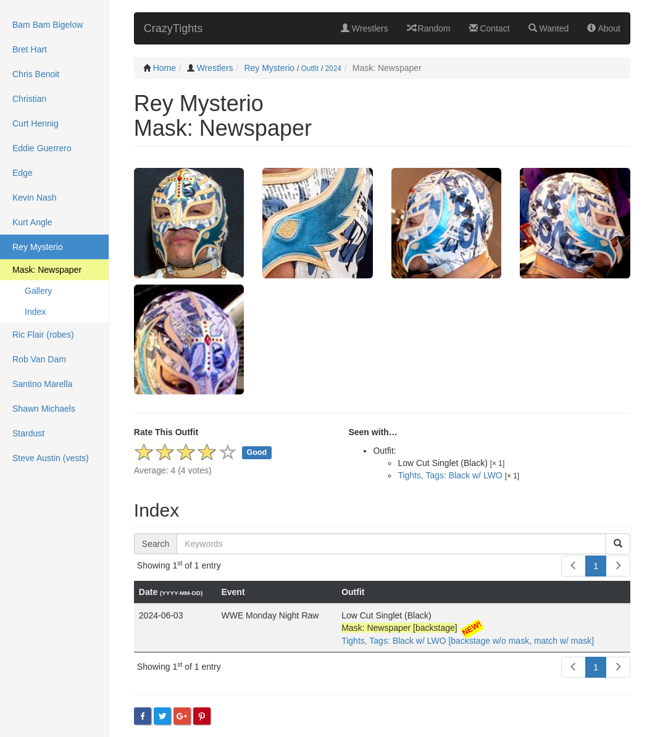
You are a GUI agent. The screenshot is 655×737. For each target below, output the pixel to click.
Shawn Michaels (43, 409)
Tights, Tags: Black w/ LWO (450, 475)
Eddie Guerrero (42, 148)
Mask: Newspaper (46, 270)
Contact (489, 28)
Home (164, 68)
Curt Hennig (35, 123)
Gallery (38, 291)
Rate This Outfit (166, 432)
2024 (333, 68)
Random (429, 28)
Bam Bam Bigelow (47, 25)
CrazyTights (173, 28)
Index (35, 312)
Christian (29, 99)
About (603, 28)
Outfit (310, 68)
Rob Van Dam (39, 359)
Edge (22, 173)
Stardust (28, 433)
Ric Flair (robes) (43, 334)
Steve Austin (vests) (50, 458)
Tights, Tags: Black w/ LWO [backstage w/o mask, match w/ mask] (467, 641)
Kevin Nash (34, 197)
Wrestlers (364, 28)
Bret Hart (29, 49)
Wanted (548, 28)
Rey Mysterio (269, 68)
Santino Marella (42, 384)
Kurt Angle (32, 222)
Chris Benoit (35, 74)
